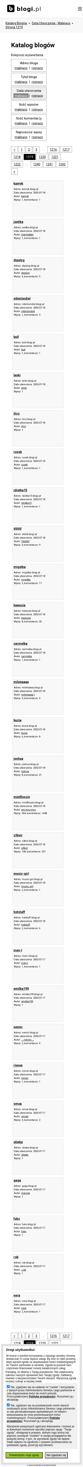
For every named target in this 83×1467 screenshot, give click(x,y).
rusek (24, 464)
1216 (53, 149)
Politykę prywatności (42, 1396)
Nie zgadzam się (56, 1455)
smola (24, 1116)
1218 (17, 157)
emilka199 (27, 1001)
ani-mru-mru (28, 809)
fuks (23, 1231)
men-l (24, 963)
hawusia (26, 618)
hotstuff (25, 924)
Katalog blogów (16, 23)
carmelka (26, 656)
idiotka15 (26, 503)
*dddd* (25, 541)
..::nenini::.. (27, 1039)
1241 (49, 164)
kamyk (25, 196)
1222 (17, 164)
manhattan (27, 234)
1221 (54, 157)
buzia (24, 733)
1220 (42, 157)
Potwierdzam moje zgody (24, 1455)
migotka (26, 579)
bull (23, 349)
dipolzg (25, 273)
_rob (23, 1269)
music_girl (27, 886)
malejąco (21, 68)
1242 (62, 164)
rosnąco (37, 68)
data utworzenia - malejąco (51, 23)
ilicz (23, 426)
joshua (25, 771)
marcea (25, 1193)
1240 (36, 164)
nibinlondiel (28, 311)
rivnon (24, 1078)
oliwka (24, 1154)
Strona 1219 (14, 27)
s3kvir (24, 848)
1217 (65, 149)
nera (23, 1308)
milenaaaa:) (28, 694)
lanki (24, 388)
